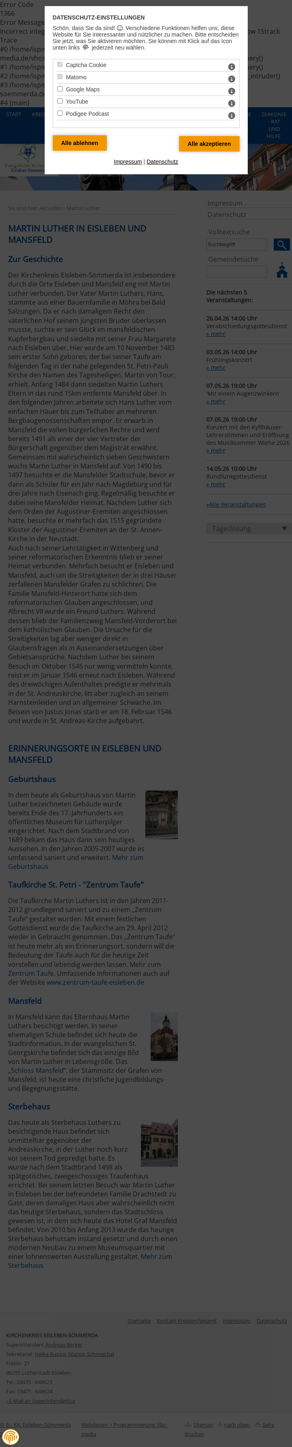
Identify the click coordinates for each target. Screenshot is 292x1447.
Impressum (128, 161)
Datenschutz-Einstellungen (99, 17)
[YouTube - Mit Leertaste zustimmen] (60, 101)
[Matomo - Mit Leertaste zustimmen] (60, 76)
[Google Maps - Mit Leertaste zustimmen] (60, 88)
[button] (10, 1437)
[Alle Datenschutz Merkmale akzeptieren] (209, 144)
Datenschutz (162, 161)
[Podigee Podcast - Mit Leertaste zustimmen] (60, 113)
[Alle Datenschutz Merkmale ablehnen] (80, 143)
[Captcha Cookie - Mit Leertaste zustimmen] (60, 64)
